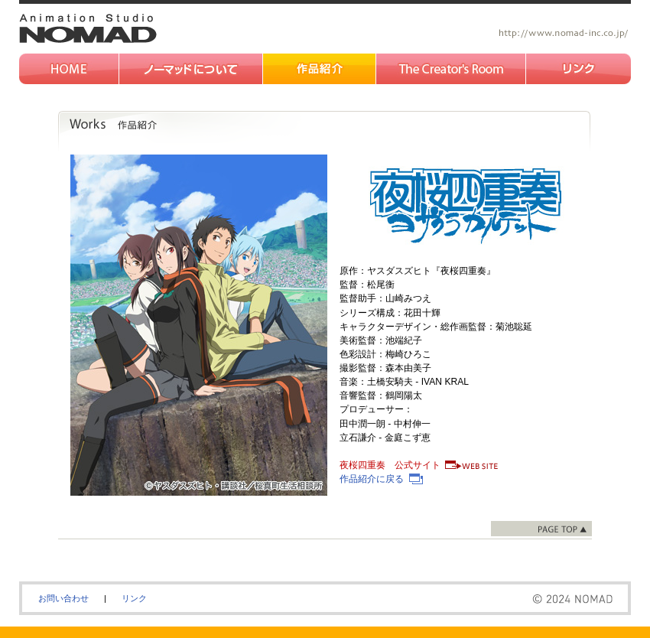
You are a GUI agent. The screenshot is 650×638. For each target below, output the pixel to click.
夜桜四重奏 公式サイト (390, 465)
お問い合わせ (63, 598)
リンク (134, 598)
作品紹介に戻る (372, 479)
